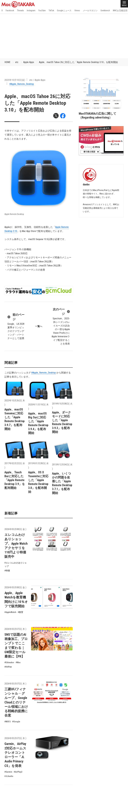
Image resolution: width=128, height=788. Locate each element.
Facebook (10, 10)
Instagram (31, 10)
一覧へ (38, 326)
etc (16, 62)
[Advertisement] (64, 36)
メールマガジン (90, 10)
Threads (20, 10)
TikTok (51, 10)
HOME (7, 62)
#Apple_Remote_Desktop (21, 84)
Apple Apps (28, 62)
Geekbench (105, 10)
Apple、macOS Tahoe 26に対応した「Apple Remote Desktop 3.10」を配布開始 (78, 62)
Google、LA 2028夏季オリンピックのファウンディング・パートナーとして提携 (16, 326)
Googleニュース (64, 10)
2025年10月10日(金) (14, 80)
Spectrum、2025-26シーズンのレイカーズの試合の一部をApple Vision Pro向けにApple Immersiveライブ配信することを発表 (60, 326)
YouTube (42, 10)
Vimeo (77, 10)
